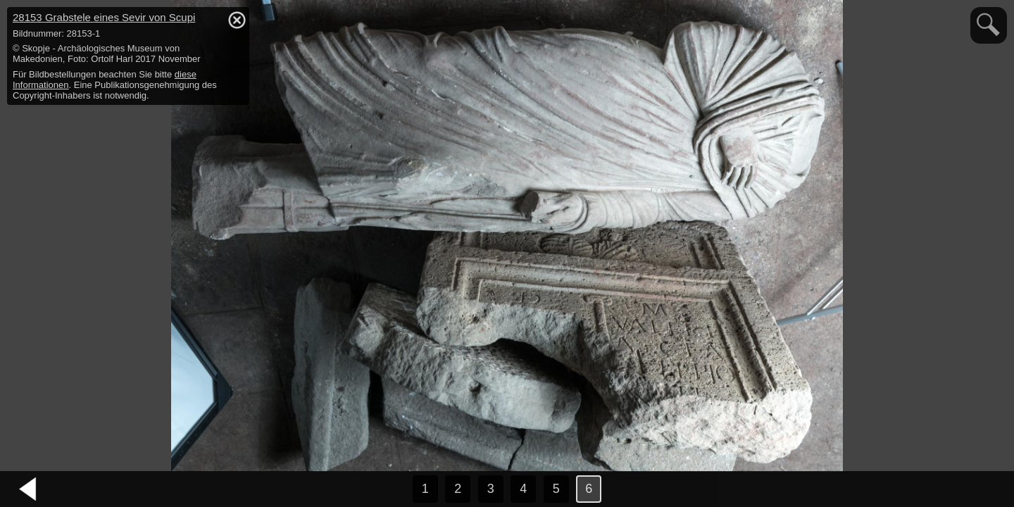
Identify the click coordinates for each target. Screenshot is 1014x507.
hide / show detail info (236, 19)
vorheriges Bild (28, 489)
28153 (104, 17)
